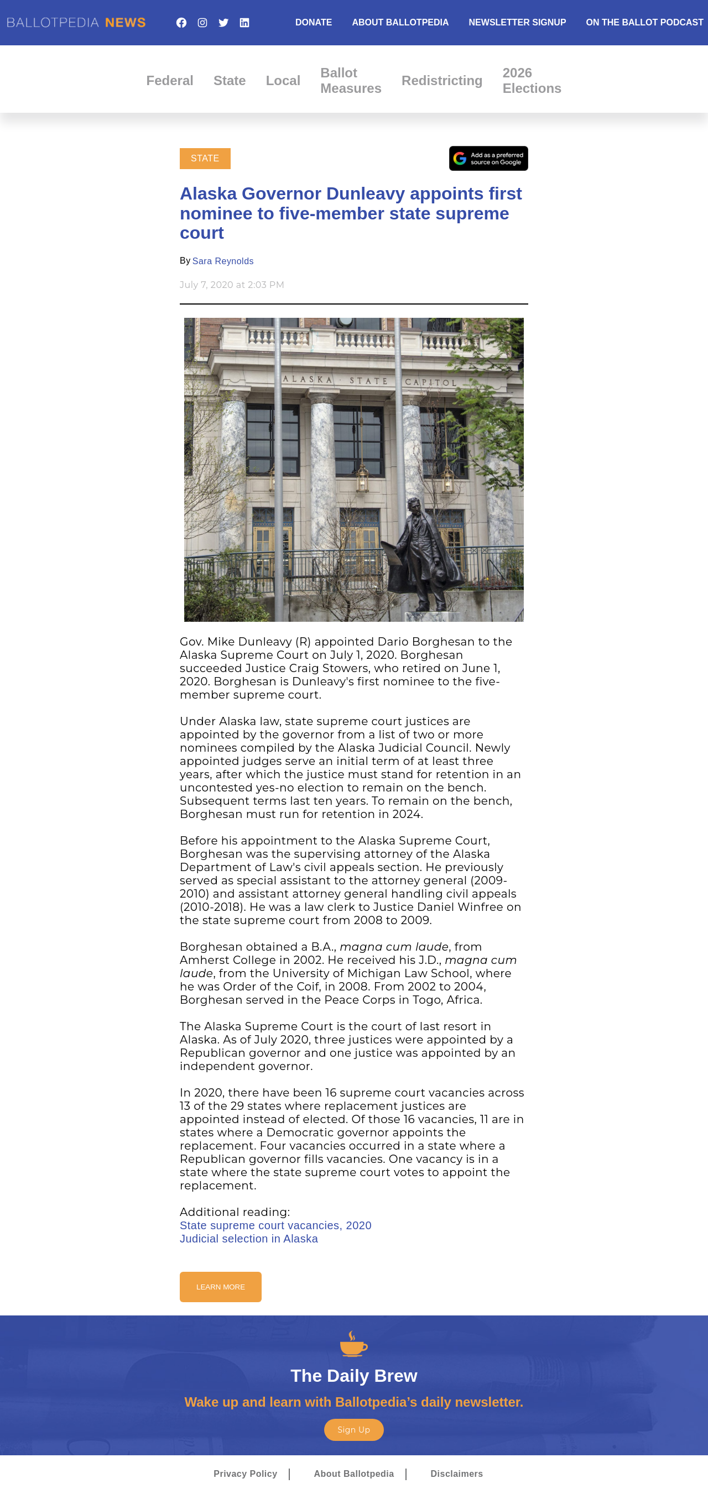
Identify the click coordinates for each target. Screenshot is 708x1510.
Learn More (220, 1287)
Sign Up (353, 1430)
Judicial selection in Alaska (249, 1239)
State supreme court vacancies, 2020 (276, 1225)
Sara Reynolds (223, 261)
